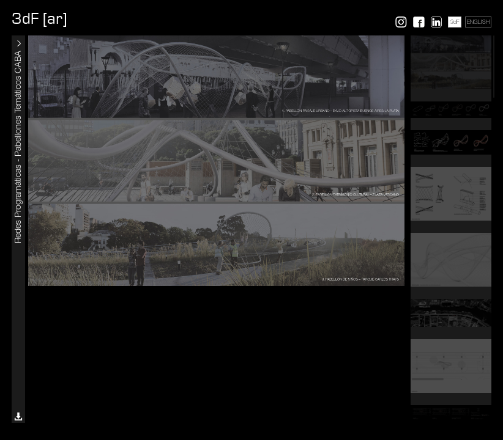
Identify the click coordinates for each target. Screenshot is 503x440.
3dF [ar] (39, 19)
